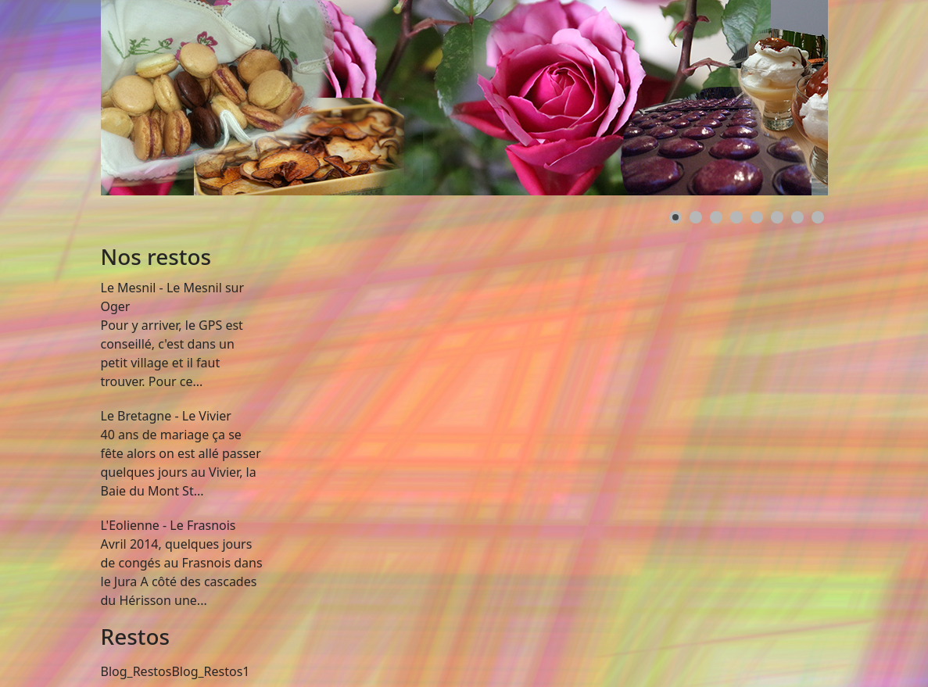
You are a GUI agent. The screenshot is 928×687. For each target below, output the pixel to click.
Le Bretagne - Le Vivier (166, 415)
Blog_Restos (136, 671)
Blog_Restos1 (210, 671)
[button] (675, 217)
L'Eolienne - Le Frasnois (168, 525)
